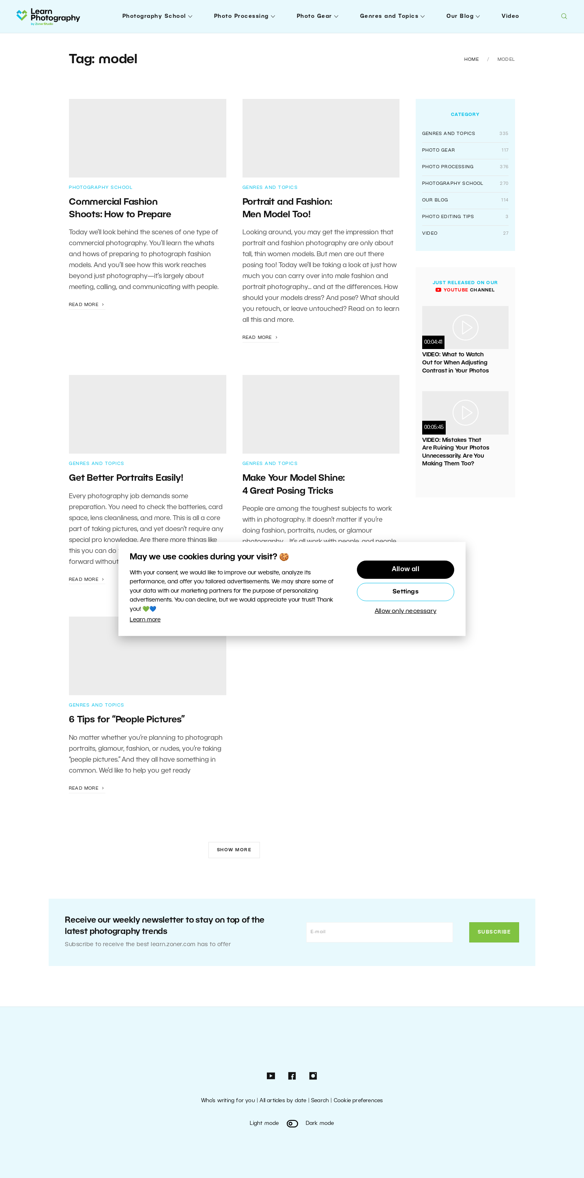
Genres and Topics (389, 16)
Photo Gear (314, 16)
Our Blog (460, 16)
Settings (406, 592)
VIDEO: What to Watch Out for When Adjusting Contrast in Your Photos (455, 362)
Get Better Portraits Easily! (126, 478)
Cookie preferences (358, 1101)
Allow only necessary (405, 612)
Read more (87, 305)
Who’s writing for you (228, 1101)
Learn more (145, 620)
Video (511, 16)
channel (465, 290)
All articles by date (283, 1101)
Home (471, 60)
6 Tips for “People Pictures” (127, 720)
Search (320, 1101)
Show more (234, 850)
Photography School (154, 16)
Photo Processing (241, 16)
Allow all (405, 569)
